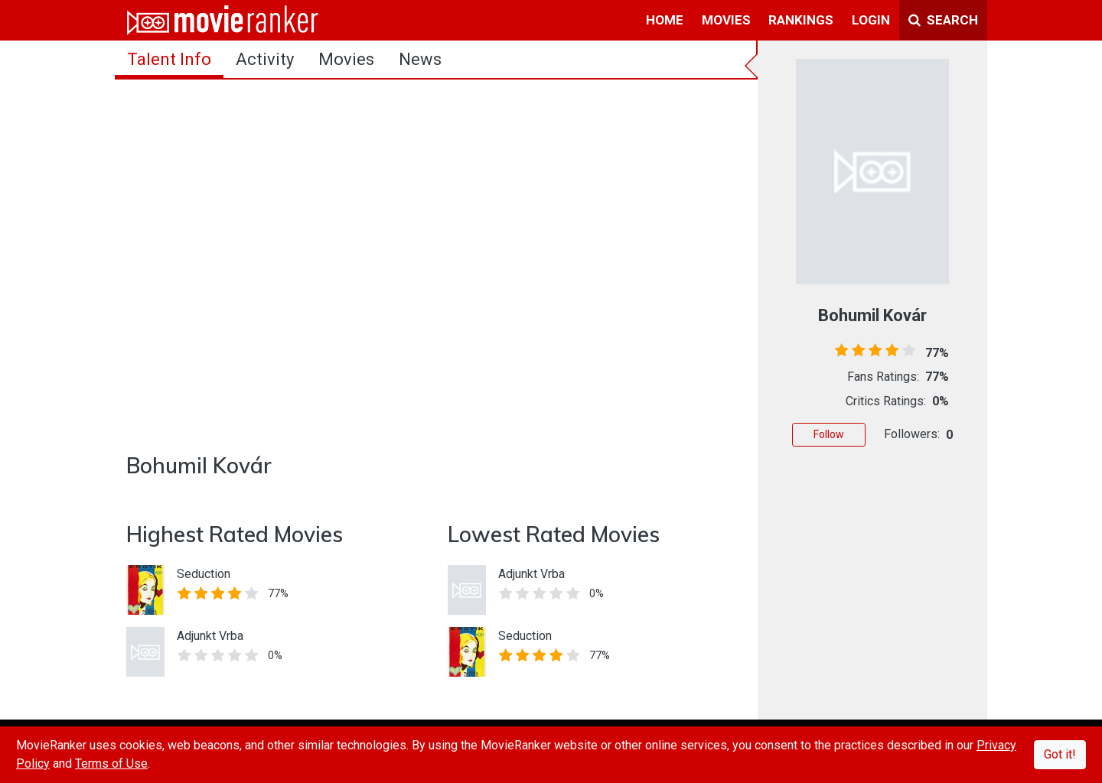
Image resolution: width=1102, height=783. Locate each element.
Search (943, 20)
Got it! (1060, 754)
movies (726, 20)
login (871, 20)
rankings (800, 20)
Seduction (203, 574)
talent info (169, 59)
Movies (346, 59)
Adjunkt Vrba (210, 636)
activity (265, 59)
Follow (828, 434)
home (664, 20)
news (420, 59)
